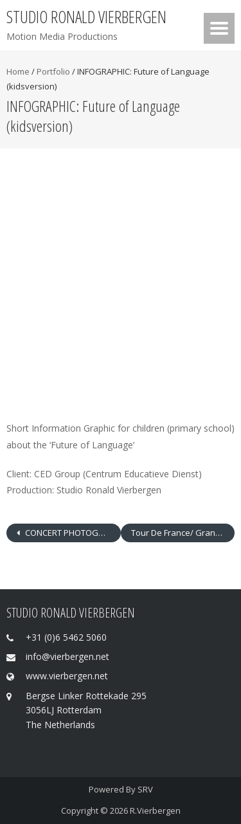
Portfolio (53, 71)
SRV (145, 789)
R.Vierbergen (155, 810)
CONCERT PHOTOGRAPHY (72, 532)
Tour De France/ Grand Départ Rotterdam (183, 532)
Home (18, 71)
